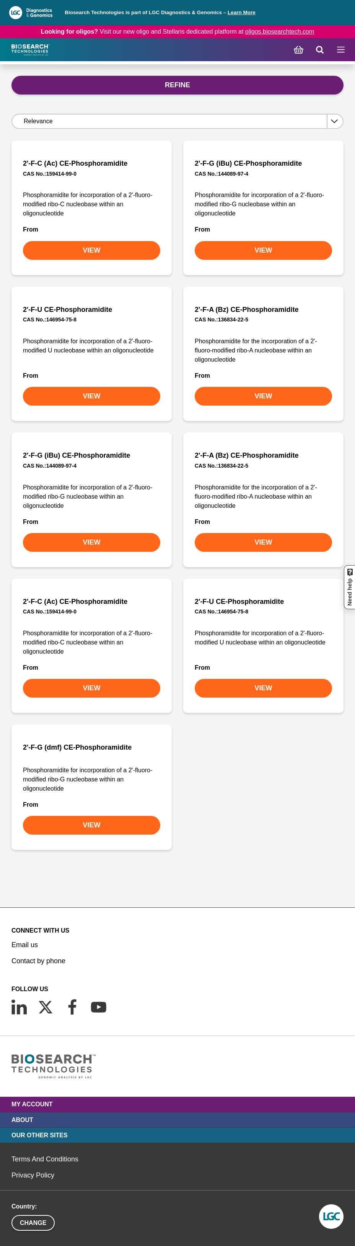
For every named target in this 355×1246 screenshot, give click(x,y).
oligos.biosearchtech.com (279, 31)
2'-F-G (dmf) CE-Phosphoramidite (77, 747)
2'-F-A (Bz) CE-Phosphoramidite (247, 309)
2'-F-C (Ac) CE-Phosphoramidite (75, 163)
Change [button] (33, 1223)
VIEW (91, 250)
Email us (24, 945)
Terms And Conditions (44, 1159)
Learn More (242, 12)
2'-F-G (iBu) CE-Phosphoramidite (248, 163)
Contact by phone (38, 961)
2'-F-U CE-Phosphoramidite (67, 309)
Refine (177, 85)
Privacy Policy (32, 1175)
